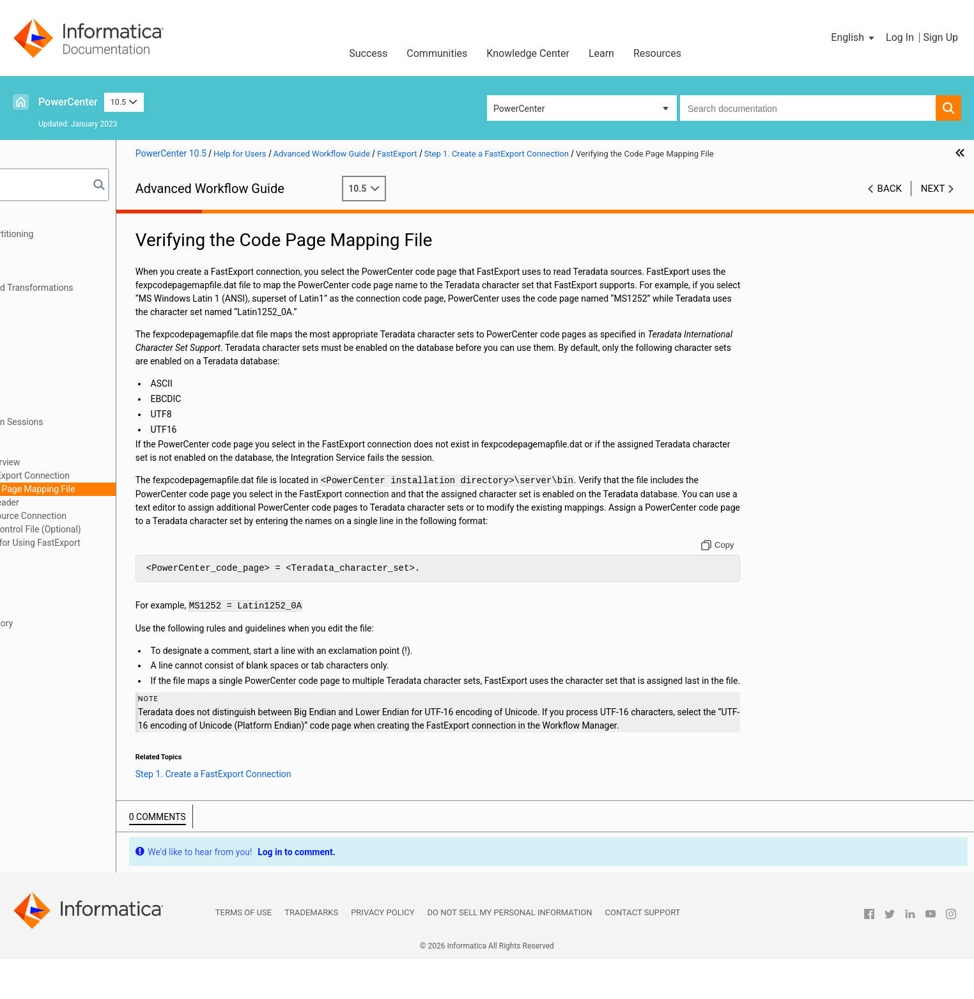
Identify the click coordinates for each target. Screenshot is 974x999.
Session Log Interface (64, 610)
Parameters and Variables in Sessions (96, 422)
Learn (601, 53)
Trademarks (311, 952)
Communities (436, 53)
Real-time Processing (63, 301)
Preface (36, 220)
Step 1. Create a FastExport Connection (118, 475)
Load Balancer (49, 395)
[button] (853, 38)
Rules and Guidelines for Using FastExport (124, 543)
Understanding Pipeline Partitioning (91, 234)
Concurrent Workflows (65, 368)
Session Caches (52, 583)
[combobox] (808, 108)
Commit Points (51, 314)
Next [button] (933, 188)
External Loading (54, 556)
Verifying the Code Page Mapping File (127, 489)
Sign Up (940, 37)
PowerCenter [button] (519, 109)
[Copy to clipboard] (749, 558)
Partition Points (51, 247)
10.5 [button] (124, 102)
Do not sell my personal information (510, 952)
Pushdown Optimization (68, 274)
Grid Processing (52, 381)
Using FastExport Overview (94, 462)
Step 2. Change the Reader (93, 502)
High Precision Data (60, 636)
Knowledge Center (527, 53)
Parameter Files (52, 435)
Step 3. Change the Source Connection (117, 516)
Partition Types (51, 261)
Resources (657, 53)
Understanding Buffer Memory (81, 623)
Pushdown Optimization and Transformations (111, 288)
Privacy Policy (382, 952)
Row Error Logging (57, 328)
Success (368, 53)
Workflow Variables (59, 408)
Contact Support (643, 952)
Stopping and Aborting (65, 355)
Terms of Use (243, 952)
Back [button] (889, 188)
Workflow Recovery (59, 341)
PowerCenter (68, 102)
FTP (29, 569)
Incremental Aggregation (70, 596)
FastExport (42, 449)
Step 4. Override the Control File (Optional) (124, 529)
